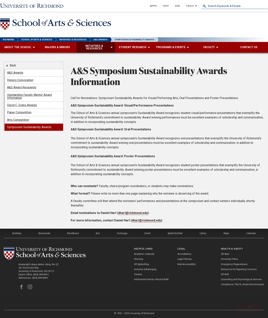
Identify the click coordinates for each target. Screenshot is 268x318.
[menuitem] (153, 6)
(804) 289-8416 (41, 274)
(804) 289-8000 (40, 278)
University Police (229, 259)
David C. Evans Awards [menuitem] (22, 105)
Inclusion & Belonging (145, 269)
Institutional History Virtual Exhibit (151, 279)
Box (98, 233)
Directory (138, 259)
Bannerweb (44, 233)
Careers (138, 274)
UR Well (225, 274)
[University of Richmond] (33, 6)
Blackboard (73, 233)
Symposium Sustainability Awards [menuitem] (29, 127)
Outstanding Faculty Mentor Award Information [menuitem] (29, 96)
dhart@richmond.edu (133, 213)
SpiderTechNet (175, 233)
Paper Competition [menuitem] (19, 112)
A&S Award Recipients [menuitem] (21, 87)
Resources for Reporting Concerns (239, 269)
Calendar (251, 233)
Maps (226, 233)
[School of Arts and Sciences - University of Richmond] (56, 24)
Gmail (147, 233)
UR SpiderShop (141, 264)
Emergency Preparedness (234, 264)
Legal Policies (184, 259)
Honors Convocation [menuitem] (20, 80)
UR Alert (225, 254)
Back (13, 65)
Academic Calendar (144, 254)
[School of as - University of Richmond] (45, 253)
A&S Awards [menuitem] (15, 72)
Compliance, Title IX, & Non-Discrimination (242, 284)
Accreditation (184, 254)
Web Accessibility (186, 264)
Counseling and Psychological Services (241, 279)
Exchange (122, 233)
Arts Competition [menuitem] (18, 120)
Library (203, 233)
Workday (16, 233)
